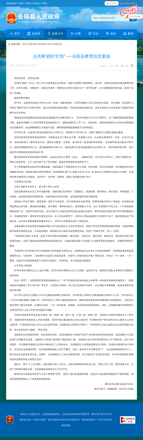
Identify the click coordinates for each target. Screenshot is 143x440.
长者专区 (111, 3)
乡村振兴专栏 (45, 44)
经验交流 (57, 44)
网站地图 (65, 425)
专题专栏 (32, 44)
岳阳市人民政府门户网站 (36, 3)
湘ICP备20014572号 (101, 414)
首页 (24, 44)
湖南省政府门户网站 (15, 3)
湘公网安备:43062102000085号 (64, 419)
